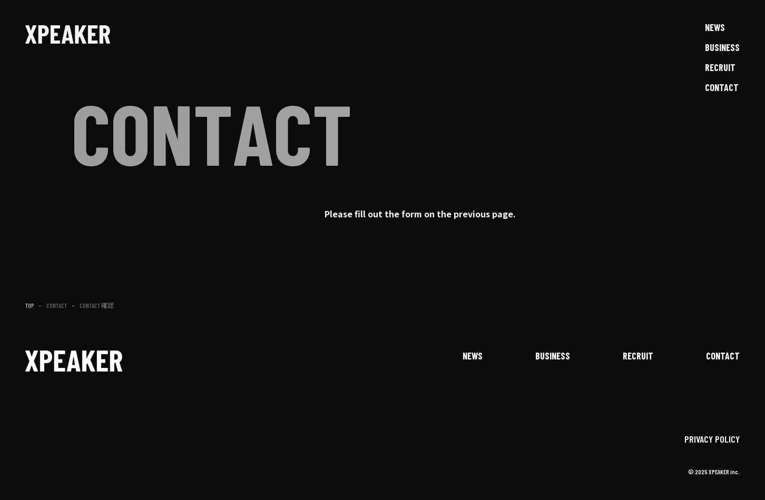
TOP (29, 305)
